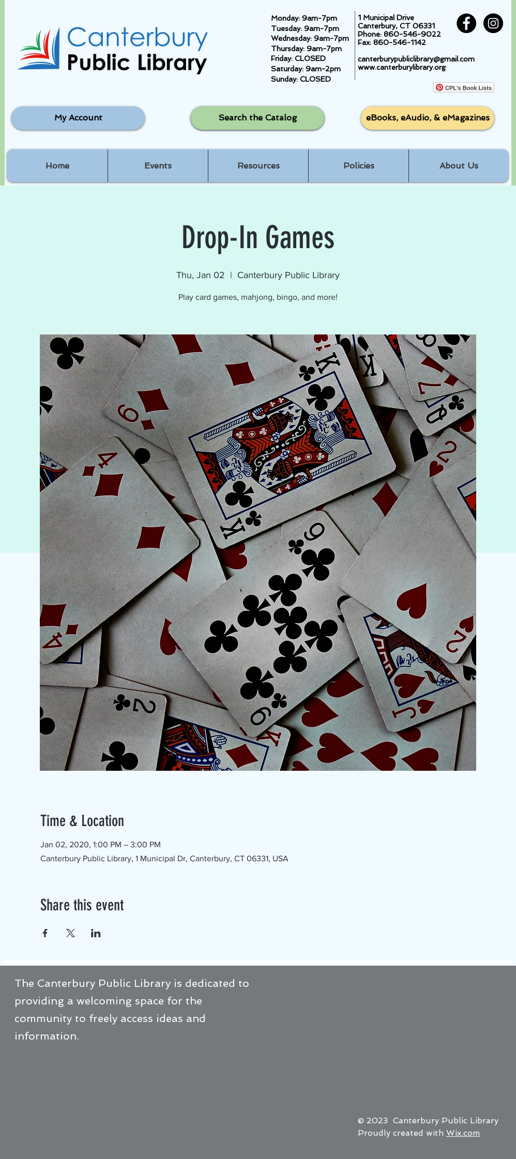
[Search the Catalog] (257, 118)
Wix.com (463, 1133)
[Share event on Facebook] (45, 933)
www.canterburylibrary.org (402, 67)
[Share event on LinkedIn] (96, 933)
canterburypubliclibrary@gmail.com (416, 59)
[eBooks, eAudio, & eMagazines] (427, 118)
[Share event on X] (70, 933)
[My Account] (78, 118)
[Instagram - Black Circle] (493, 23)
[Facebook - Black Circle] (466, 23)
